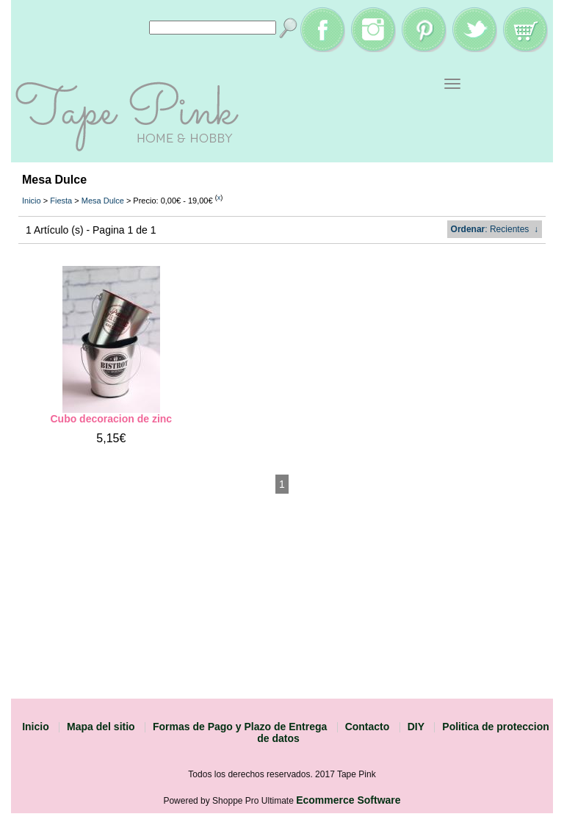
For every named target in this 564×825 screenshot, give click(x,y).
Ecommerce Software (348, 800)
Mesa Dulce (103, 200)
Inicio (31, 200)
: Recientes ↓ (494, 229)
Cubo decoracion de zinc (111, 419)
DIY (416, 726)
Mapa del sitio (101, 726)
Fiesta (61, 200)
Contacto (367, 726)
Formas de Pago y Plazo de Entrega (240, 726)
